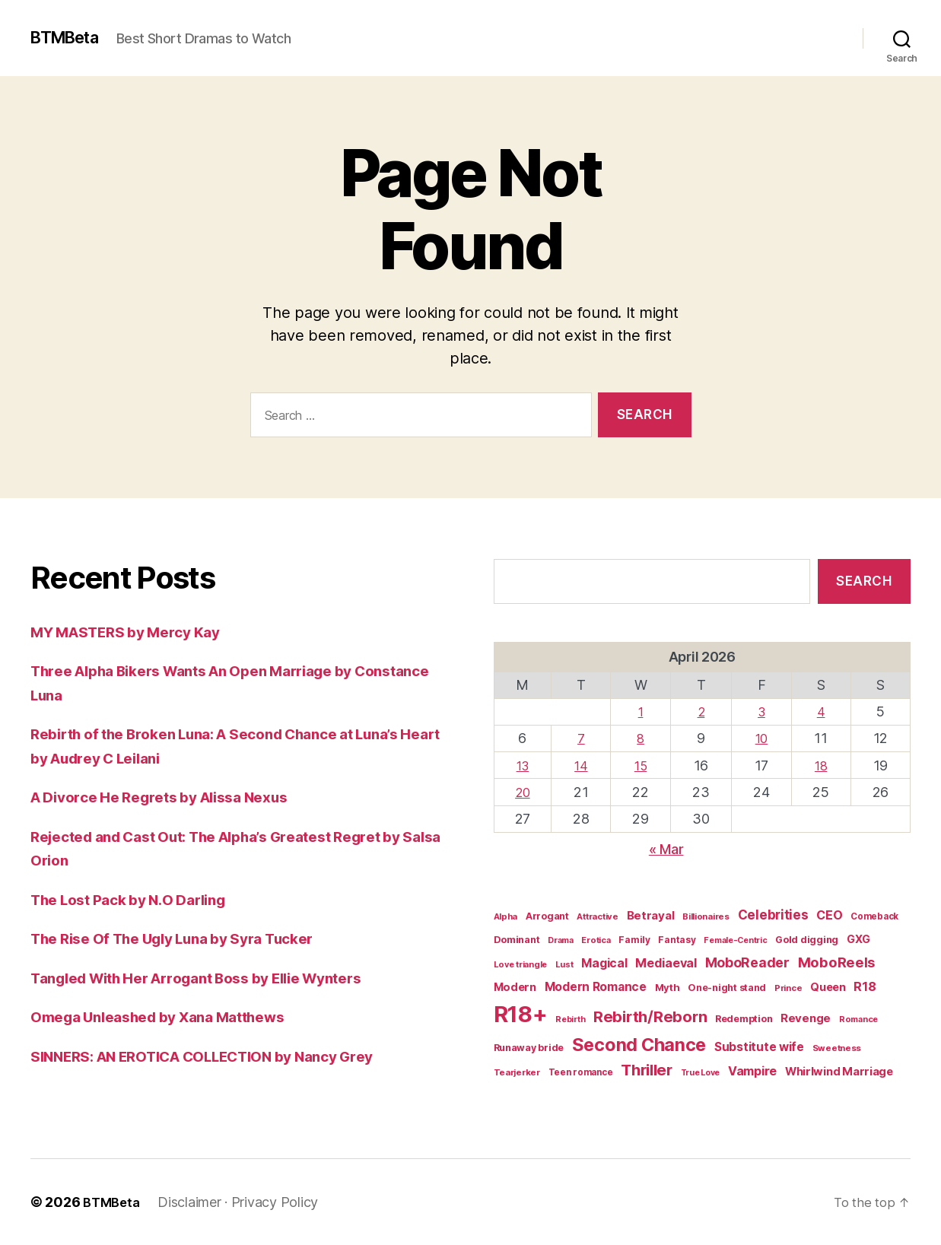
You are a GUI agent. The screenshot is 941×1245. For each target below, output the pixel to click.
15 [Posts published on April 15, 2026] (641, 765)
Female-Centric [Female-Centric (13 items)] (735, 940)
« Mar (666, 849)
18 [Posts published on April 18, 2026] (821, 765)
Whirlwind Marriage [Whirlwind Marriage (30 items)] (839, 1071)
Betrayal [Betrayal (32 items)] (651, 915)
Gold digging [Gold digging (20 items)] (806, 939)
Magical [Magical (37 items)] (604, 963)
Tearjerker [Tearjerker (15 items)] (517, 1072)
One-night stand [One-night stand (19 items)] (727, 987)
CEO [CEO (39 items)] (829, 915)
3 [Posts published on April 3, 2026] (762, 711)
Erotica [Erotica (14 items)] (595, 940)
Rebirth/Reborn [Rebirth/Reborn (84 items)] (650, 1017)
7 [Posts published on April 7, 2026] (583, 738)
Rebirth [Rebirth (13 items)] (570, 1019)
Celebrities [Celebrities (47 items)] (773, 915)
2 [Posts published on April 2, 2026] (702, 711)
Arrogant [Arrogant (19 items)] (547, 916)
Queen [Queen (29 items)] (828, 987)
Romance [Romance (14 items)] (858, 1019)
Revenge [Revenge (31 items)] (805, 1018)
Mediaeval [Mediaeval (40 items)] (666, 962)
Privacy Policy (279, 1202)
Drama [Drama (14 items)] (561, 940)
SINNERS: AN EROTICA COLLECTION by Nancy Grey (225, 1056)
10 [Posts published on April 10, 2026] (762, 738)
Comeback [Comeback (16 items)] (874, 916)
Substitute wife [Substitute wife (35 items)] (759, 1047)
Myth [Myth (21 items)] (667, 987)
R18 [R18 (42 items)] (865, 986)
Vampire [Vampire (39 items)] (752, 1070)
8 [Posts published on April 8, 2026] (641, 738)
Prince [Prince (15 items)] (788, 988)
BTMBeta (70, 38)
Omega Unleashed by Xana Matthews (172, 1016)
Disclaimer (193, 1202)
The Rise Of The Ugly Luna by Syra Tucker (189, 938)
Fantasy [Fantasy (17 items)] (676, 939)
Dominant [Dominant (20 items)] (517, 939)
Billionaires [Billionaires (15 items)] (706, 916)
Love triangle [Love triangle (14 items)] (521, 964)
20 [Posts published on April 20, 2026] (523, 792)
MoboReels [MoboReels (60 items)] (837, 962)
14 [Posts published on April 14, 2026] (582, 765)
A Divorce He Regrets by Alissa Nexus (174, 796)
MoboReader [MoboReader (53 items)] (747, 962)
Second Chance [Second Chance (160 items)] (639, 1045)
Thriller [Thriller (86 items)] (646, 1070)
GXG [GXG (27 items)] (858, 938)
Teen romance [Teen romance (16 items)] (580, 1072)
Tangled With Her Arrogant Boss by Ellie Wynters (217, 977)
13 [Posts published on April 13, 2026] (523, 765)
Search (864, 581)
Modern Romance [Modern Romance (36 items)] (596, 987)
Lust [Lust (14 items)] (564, 964)
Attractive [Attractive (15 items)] (597, 916)
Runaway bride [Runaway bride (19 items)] (529, 1047)
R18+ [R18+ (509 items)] (521, 1014)
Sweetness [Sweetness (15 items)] (837, 1048)
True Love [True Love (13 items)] (700, 1073)
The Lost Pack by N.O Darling (140, 899)
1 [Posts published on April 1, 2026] (641, 711)
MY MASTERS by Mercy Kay (136, 631)
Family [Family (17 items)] (634, 939)
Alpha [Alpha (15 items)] (506, 916)
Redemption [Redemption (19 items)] (743, 1018)
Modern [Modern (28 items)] (515, 986)
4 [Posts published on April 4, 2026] (821, 711)
